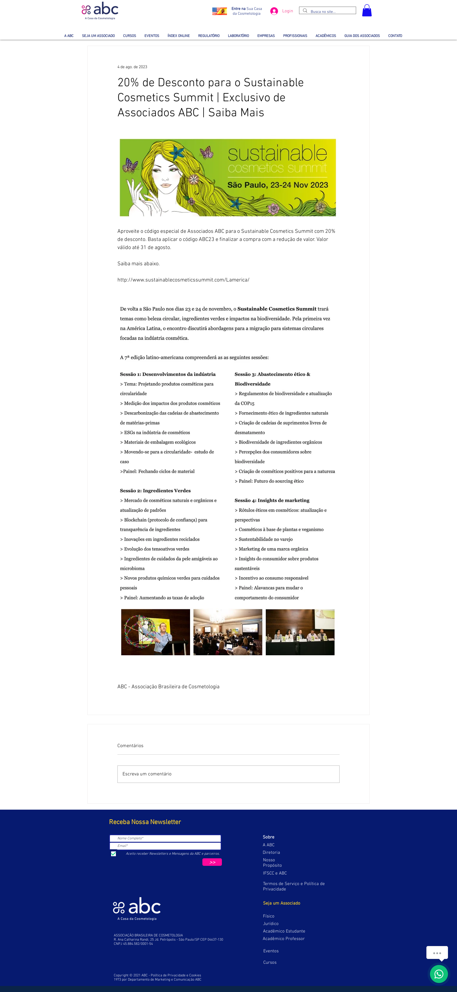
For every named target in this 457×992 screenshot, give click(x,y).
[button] (367, 10)
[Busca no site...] (327, 12)
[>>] (212, 862)
